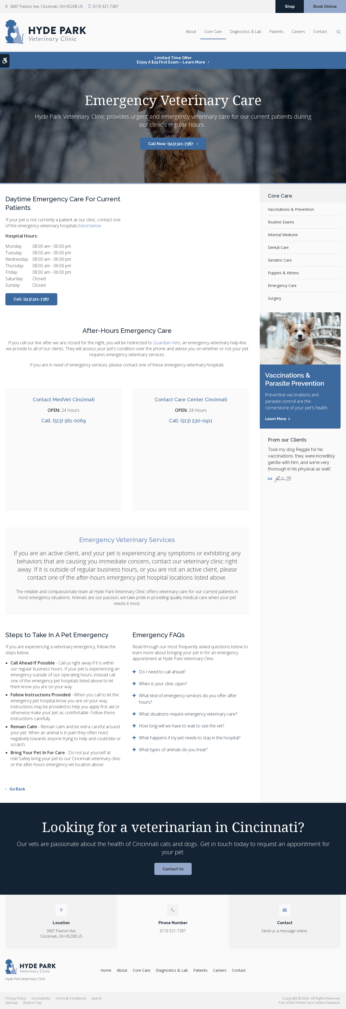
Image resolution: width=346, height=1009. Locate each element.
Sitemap (11, 1002)
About (191, 32)
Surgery (274, 298)
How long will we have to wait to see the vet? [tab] (181, 726)
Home (106, 970)
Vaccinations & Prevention (291, 209)
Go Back (17, 789)
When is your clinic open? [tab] (163, 684)
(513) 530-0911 (196, 420)
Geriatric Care (280, 260)
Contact (320, 32)
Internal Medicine (283, 234)
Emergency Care (282, 285)
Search (96, 998)
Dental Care (278, 247)
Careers (298, 32)
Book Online (325, 7)
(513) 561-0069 (69, 420)
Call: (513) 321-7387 (31, 299)
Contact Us (173, 869)
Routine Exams (281, 222)
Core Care (213, 32)
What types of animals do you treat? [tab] (173, 750)
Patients (277, 32)
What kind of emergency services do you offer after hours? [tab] (188, 699)
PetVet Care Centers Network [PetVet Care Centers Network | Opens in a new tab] (317, 1002)
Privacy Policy (15, 998)
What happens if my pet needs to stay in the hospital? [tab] (189, 738)
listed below (89, 226)
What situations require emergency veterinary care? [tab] (188, 714)
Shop (290, 7)
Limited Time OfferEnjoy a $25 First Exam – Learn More (171, 60)
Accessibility (40, 998)
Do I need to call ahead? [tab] (162, 672)
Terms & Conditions (70, 998)
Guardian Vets (166, 343)
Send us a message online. (284, 930)
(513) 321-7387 (105, 6)
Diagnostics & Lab (245, 32)
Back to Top (32, 1002)
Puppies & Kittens (283, 272)
